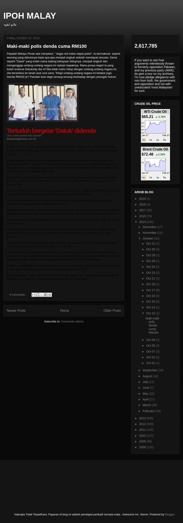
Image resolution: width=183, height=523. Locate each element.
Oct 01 (151, 363)
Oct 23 (151, 272)
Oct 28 (151, 261)
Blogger (169, 514)
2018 (143, 204)
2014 (143, 222)
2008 (143, 447)
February (149, 411)
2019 (143, 198)
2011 (143, 429)
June (146, 387)
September (150, 370)
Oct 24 (151, 266)
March (147, 405)
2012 (143, 424)
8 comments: (18, 294)
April (146, 399)
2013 (143, 418)
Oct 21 (151, 278)
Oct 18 (151, 284)
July (146, 382)
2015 (143, 216)
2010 (143, 435)
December (150, 227)
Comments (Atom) (72, 321)
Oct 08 (151, 345)
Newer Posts (16, 310)
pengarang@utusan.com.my (21, 138)
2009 (143, 441)
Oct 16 (151, 296)
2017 (143, 210)
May (146, 393)
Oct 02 (151, 357)
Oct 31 (151, 243)
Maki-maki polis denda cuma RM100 (47, 46)
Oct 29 (151, 255)
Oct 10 (151, 313)
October (148, 238)
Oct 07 (151, 351)
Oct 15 (151, 301)
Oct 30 (151, 249)
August (148, 376)
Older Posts (112, 310)
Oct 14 (151, 307)
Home (64, 310)
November (150, 232)
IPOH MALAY (29, 15)
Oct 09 (151, 340)
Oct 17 (151, 290)
